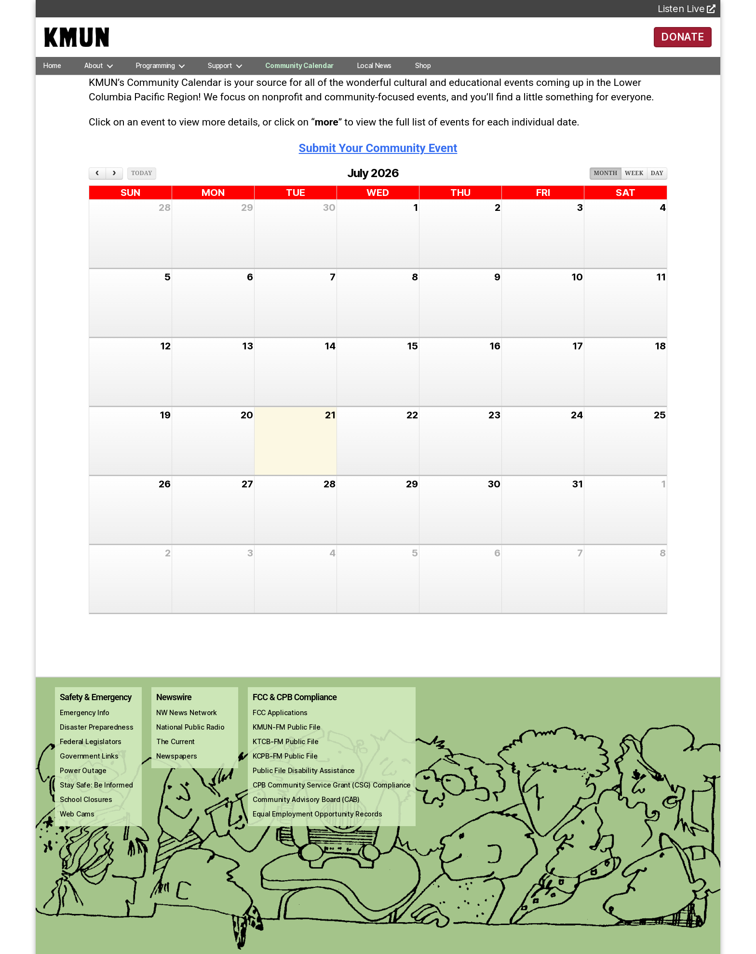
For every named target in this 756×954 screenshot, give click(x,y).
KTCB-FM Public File (286, 755)
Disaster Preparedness (96, 740)
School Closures (86, 813)
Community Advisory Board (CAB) (306, 813)
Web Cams (77, 827)
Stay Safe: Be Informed (96, 798)
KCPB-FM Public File (285, 769)
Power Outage (83, 784)
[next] (114, 187)
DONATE (683, 43)
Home (52, 79)
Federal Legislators (91, 755)
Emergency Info (84, 726)
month (605, 187)
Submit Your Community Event (378, 162)
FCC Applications (280, 726)
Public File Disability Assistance (304, 784)
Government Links (89, 769)
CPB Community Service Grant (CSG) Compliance (332, 798)
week (634, 187)
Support (219, 79)
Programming (155, 79)
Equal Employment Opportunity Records (317, 827)
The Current (175, 755)
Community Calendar (299, 79)
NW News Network (186, 726)
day (657, 187)
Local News (374, 79)
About (93, 79)
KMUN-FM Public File (287, 740)
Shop (423, 79)
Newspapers (176, 769)
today (141, 187)
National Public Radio (190, 740)
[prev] (97, 187)
